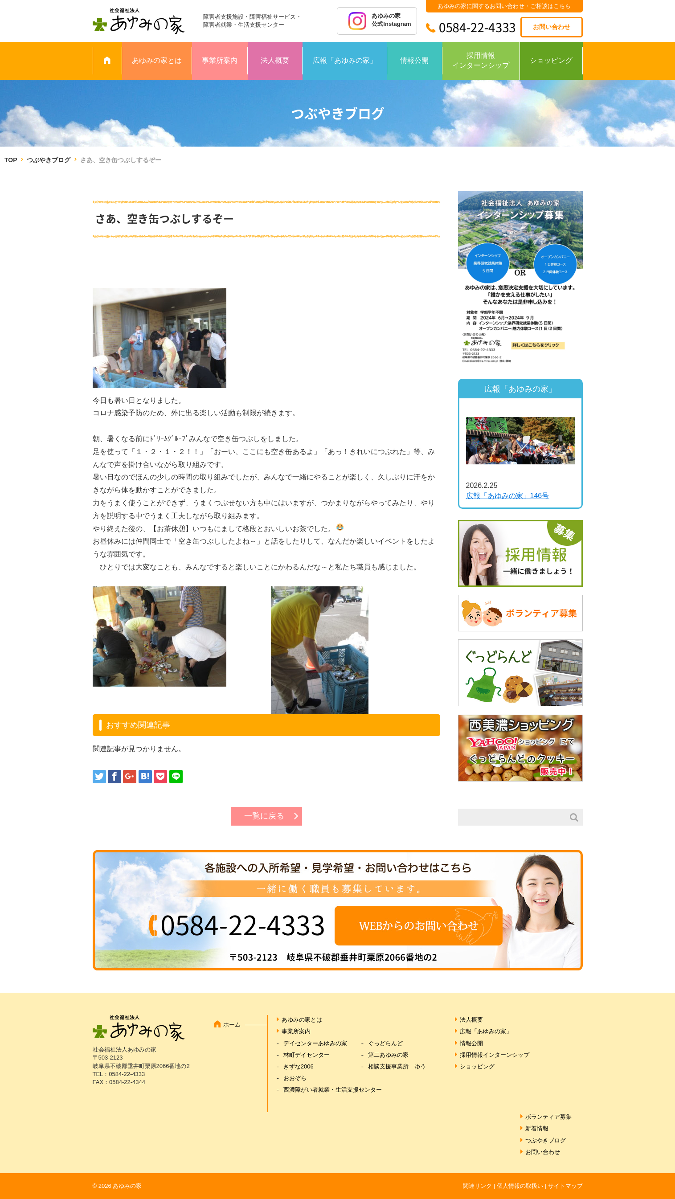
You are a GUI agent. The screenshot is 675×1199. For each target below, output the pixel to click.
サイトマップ (565, 1186)
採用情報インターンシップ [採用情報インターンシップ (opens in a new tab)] (494, 1055)
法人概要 (275, 60)
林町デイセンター (306, 1055)
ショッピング (551, 60)
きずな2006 (298, 1066)
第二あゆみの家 (388, 1055)
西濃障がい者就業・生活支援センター (332, 1089)
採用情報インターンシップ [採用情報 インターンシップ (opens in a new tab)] (480, 60)
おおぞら (295, 1078)
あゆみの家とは (157, 60)
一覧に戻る (264, 815)
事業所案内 (219, 60)
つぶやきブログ (48, 160)
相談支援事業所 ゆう (397, 1066)
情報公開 (414, 60)
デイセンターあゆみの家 (315, 1043)
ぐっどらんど (385, 1043)
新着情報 (536, 1128)
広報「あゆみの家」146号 (507, 495)
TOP (10, 160)
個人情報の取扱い (520, 1186)
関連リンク (477, 1186)
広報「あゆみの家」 (345, 60)
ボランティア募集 (548, 1116)
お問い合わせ (551, 26)
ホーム (232, 1024)
